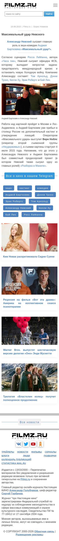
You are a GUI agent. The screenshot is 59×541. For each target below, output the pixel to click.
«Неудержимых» (11, 146)
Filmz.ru (27, 26)
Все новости (29, 422)
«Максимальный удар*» (36, 49)
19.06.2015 (16, 26)
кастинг (24, 188)
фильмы (36, 452)
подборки (50, 455)
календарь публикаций (16, 459)
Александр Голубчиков (23, 490)
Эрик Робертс (29, 80)
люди (26, 455)
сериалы (50, 452)
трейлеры (8, 452)
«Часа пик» (8, 61)
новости (22, 452)
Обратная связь (44, 531)
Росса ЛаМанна (37, 57)
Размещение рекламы (29, 534)
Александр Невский (19, 41)
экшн (9, 188)
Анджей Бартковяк (17, 194)
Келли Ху (15, 80)
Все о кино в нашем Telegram (29, 176)
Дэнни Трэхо (45, 194)
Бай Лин (45, 80)
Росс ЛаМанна (33, 214)
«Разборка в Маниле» (33, 165)
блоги (5, 455)
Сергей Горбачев (12, 493)
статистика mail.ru (14, 463)
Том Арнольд (39, 76)
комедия (42, 188)
